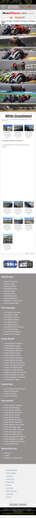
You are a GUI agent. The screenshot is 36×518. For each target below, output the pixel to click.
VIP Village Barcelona (11, 319)
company (9, 485)
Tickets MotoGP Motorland (13, 360)
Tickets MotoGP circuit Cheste (14, 362)
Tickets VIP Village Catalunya (14, 365)
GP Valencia (24, 21)
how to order (10, 488)
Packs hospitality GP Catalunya (15, 436)
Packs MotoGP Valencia (12, 410)
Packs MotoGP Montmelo (13, 420)
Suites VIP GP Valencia (12, 334)
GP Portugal (31, 21)
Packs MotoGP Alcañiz (12, 415)
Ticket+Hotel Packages (29, 3)
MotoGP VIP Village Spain (13, 301)
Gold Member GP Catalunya (14, 327)
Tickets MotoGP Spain (11, 379)
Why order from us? (12, 491)
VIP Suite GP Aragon (11, 329)
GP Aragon (10, 21)
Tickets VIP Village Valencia (13, 370)
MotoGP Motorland (10, 298)
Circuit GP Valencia (10, 396)
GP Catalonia (16, 21)
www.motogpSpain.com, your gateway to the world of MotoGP (18, 513)
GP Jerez (3, 21)
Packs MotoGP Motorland (13, 422)
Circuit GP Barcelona (11, 391)
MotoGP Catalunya (10, 281)
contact (6, 455)
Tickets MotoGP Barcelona (13, 350)
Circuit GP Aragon (10, 393)
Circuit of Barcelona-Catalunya (14, 389)
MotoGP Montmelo (10, 296)
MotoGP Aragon (9, 284)
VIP (7, 2)
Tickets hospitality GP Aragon (14, 375)
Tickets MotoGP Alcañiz (12, 353)
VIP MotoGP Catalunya (12, 312)
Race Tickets (21, 3)
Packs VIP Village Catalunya (14, 429)
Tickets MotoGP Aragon (12, 346)
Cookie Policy (10, 482)
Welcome (2, 2)
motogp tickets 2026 (12, 470)
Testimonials (10, 494)
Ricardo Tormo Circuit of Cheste (9, 119)
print (32, 253)
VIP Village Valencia (11, 324)
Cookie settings (14, 504)
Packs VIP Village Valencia (13, 434)
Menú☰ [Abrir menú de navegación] (3, 7)
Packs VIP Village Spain (12, 427)
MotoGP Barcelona (10, 289)
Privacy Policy (10, 479)
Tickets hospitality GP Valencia (14, 377)
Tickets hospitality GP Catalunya (15, 372)
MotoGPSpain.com (5, 510)
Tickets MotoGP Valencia (12, 348)
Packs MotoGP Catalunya (13, 405)
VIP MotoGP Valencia (11, 317)
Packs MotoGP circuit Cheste (14, 424)
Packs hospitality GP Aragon (14, 439)
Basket (18, 17)
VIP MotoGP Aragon (11, 315)
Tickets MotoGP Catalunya (13, 343)
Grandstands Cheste (23, 119)
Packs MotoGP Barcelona (13, 412)
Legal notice (10, 476)
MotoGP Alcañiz (9, 291)
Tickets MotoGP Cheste (12, 355)
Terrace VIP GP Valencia (12, 332)
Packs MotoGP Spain (11, 444)
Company (7, 453)
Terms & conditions (11, 473)
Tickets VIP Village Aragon (13, 367)
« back (27, 253)
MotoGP (12, 2)
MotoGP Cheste (9, 293)
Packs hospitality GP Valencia (14, 441)
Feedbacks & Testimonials (13, 458)
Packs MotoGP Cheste (12, 417)
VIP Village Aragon (10, 322)
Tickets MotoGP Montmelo (13, 358)
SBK (16, 2)
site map (9, 497)
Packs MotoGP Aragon (12, 408)
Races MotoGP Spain (11, 303)
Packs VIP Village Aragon (13, 432)
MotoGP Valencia (10, 286)
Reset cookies (22, 504)
